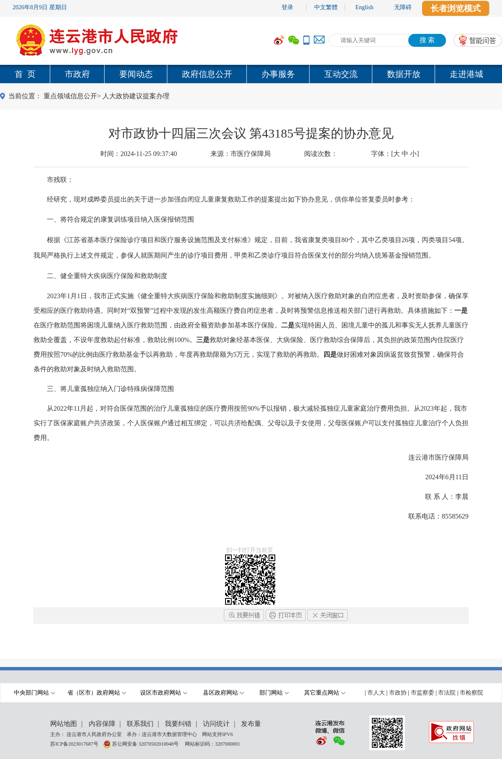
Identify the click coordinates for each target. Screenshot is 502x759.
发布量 (251, 723)
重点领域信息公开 (70, 96)
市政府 (77, 74)
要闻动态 (136, 74)
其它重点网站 (324, 693)
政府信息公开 (207, 74)
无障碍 (403, 7)
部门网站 (274, 693)
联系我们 (140, 723)
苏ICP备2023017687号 (74, 743)
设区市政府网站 (163, 693)
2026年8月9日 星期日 (40, 7)
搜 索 (427, 39)
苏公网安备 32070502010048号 (146, 743)
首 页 (25, 74)
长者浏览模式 (455, 8)
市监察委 (422, 693)
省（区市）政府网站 (96, 693)
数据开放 (403, 74)
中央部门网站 (34, 693)
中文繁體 (326, 7)
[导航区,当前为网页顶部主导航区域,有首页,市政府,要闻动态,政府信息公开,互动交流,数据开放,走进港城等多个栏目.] (251, 74)
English (365, 7)
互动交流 (341, 74)
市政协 (398, 693)
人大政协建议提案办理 (135, 96)
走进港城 (466, 74)
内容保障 (102, 723)
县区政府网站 (223, 693)
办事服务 (278, 74)
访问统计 (216, 723)
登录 (287, 7)
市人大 (376, 693)
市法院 (447, 693)
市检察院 (471, 693)
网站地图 (63, 723)
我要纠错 (178, 723)
